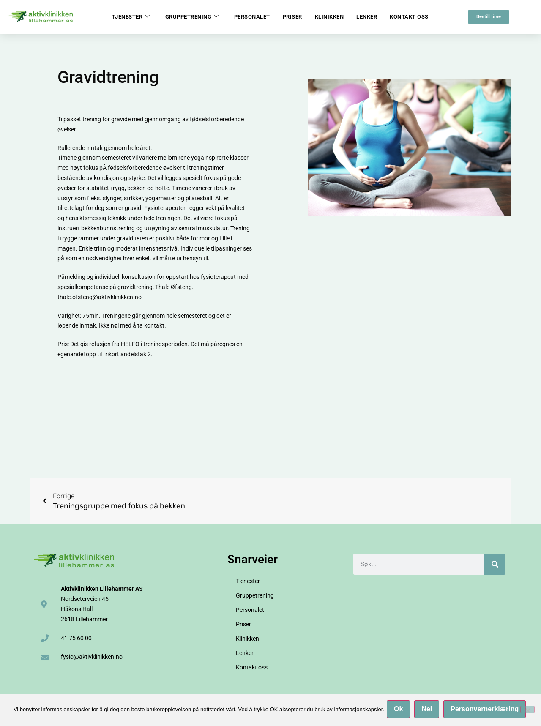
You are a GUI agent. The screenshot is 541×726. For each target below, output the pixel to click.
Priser (292, 17)
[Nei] (527, 710)
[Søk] (494, 564)
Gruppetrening (192, 17)
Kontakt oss (409, 17)
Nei (428, 710)
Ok (400, 710)
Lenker (366, 17)
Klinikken (329, 17)
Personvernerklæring (486, 710)
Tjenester (131, 17)
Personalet (252, 17)
